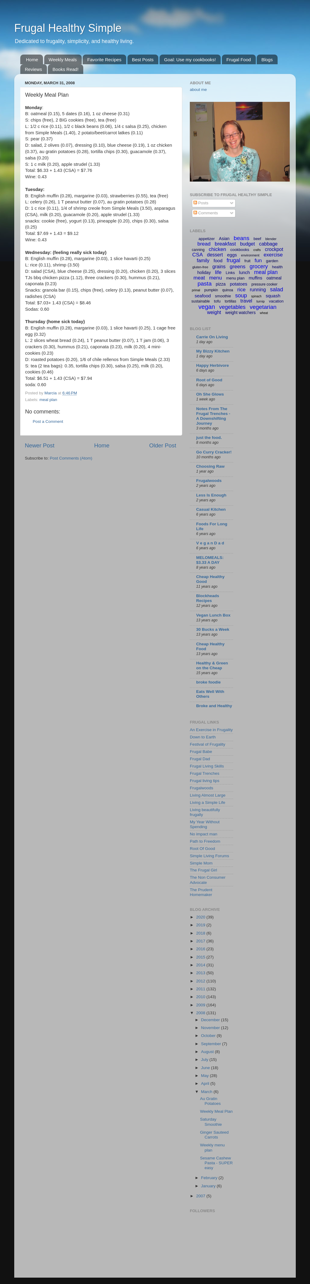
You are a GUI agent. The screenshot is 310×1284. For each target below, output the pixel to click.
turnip (260, 301)
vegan (207, 306)
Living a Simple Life (207, 802)
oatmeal (274, 278)
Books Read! (65, 69)
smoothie (223, 296)
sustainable (200, 301)
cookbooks (239, 249)
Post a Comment (48, 421)
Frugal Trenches (204, 773)
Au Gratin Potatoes (210, 1101)
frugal (233, 260)
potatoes (238, 283)
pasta (204, 283)
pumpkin (211, 290)
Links (230, 272)
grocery (259, 266)
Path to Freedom (205, 841)
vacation (276, 301)
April (205, 1083)
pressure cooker (264, 284)
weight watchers (240, 312)
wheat (264, 313)
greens (238, 266)
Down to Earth (203, 737)
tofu (217, 301)
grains (219, 266)
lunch (244, 272)
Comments (205, 213)
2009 (201, 1005)
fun (258, 260)
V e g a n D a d (210, 543)
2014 (201, 965)
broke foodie (208, 682)
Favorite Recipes (104, 59)
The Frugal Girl (203, 870)
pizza (221, 284)
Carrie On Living (212, 337)
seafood (203, 295)
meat (199, 278)
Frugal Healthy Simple (67, 28)
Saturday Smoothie (211, 1121)
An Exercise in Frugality (211, 729)
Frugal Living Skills (207, 766)
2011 (201, 989)
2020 (201, 917)
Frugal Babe (201, 751)
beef (257, 238)
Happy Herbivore (212, 365)
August (208, 1051)
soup (241, 296)
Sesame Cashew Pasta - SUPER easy (216, 1163)
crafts (257, 250)
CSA (197, 255)
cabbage (268, 243)
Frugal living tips (204, 780)
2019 (201, 925)
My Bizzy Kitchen (212, 351)
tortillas (230, 301)
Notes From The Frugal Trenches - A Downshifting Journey (213, 416)
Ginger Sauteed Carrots (214, 1134)
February (210, 1177)
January (209, 1186)
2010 (201, 997)
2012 (201, 981)
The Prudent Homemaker (201, 892)
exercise (273, 255)
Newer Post (39, 445)
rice (241, 290)
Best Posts (143, 59)
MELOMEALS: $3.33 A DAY (210, 560)
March (207, 1091)
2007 (201, 1196)
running (258, 289)
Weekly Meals (63, 59)
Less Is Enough (211, 495)
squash (273, 295)
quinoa (227, 290)
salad (276, 289)
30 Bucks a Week (212, 629)
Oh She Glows (210, 394)
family (203, 260)
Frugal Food (238, 59)
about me (198, 89)
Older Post (162, 445)
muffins (255, 278)
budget (247, 243)
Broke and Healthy (214, 706)
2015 (201, 957)
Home (32, 59)
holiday (204, 272)
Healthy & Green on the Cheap (212, 665)
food (218, 260)
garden (272, 261)
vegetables (232, 307)
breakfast (225, 244)
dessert (215, 254)
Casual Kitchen (211, 509)
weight (214, 312)
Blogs (267, 59)
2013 (201, 973)
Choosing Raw (210, 466)
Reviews (33, 69)
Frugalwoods (209, 480)
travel (246, 300)
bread (203, 244)
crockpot (274, 249)
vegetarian (263, 307)
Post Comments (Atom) (71, 458)
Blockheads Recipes (207, 598)
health (277, 267)
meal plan (48, 399)
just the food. (209, 437)
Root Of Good (202, 848)
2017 (201, 941)
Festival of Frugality (207, 744)
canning (198, 250)
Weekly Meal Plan (216, 1111)
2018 (201, 933)
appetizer (207, 238)
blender (270, 239)
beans (241, 238)
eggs (232, 254)
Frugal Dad (200, 759)
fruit (247, 261)
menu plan (235, 278)
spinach (256, 296)
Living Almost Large (208, 795)
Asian (224, 238)
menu (215, 278)
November (211, 1027)
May (205, 1075)
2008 (201, 1013)
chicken (217, 249)
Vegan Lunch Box (213, 615)
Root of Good (209, 380)
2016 (201, 949)
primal (196, 290)
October (209, 1035)
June (206, 1067)
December (211, 1020)
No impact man (203, 834)
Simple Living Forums (209, 856)
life (218, 272)
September (211, 1044)
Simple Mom (201, 863)
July (205, 1059)
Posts (201, 203)
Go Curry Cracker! (214, 452)
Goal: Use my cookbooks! (190, 59)
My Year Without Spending (204, 824)
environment (250, 255)
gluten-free (200, 267)
